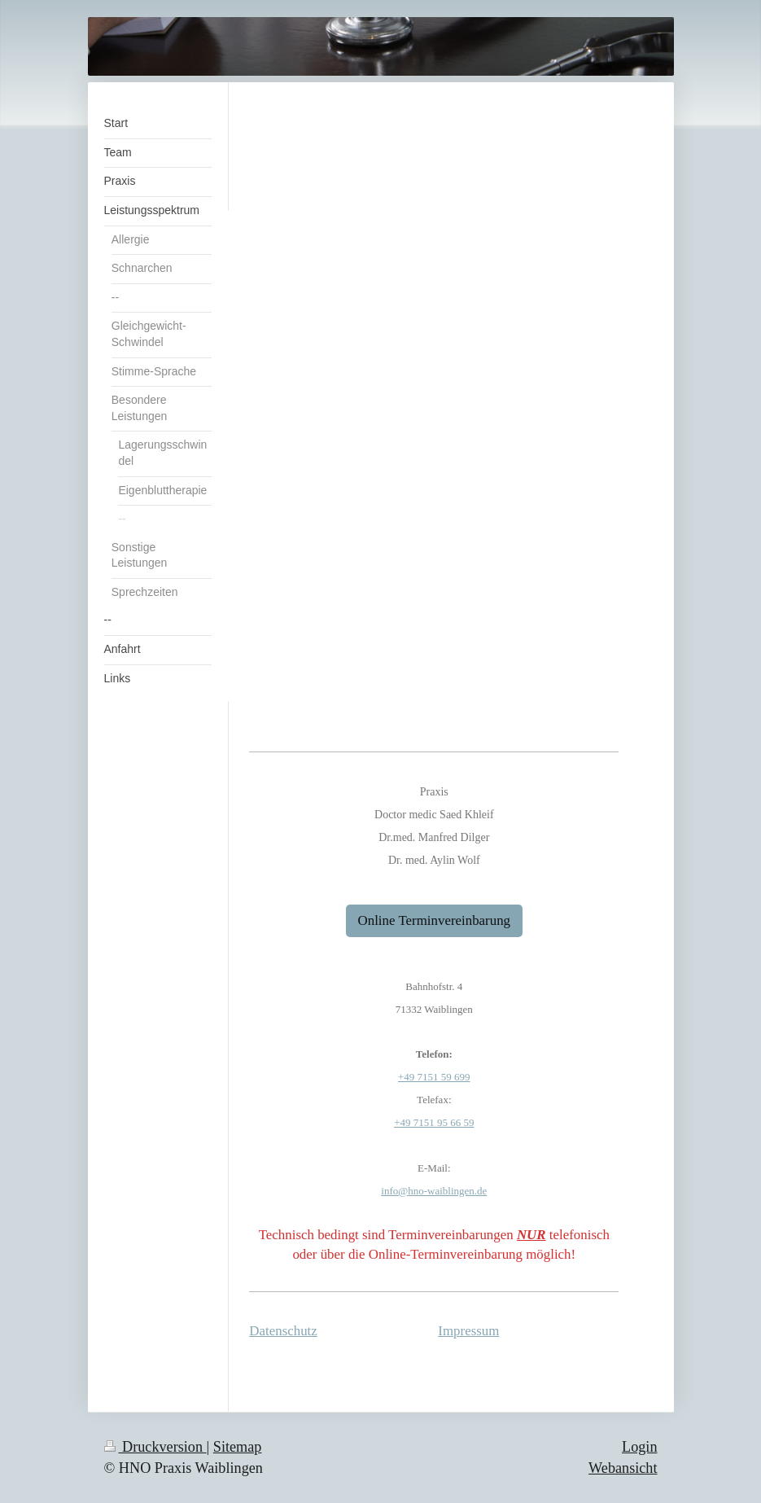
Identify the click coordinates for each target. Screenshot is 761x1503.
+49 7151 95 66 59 (434, 1122)
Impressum (468, 1331)
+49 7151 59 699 (434, 1077)
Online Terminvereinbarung (434, 920)
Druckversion (155, 1447)
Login (639, 1447)
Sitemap (237, 1447)
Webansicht (622, 1468)
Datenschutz (283, 1331)
